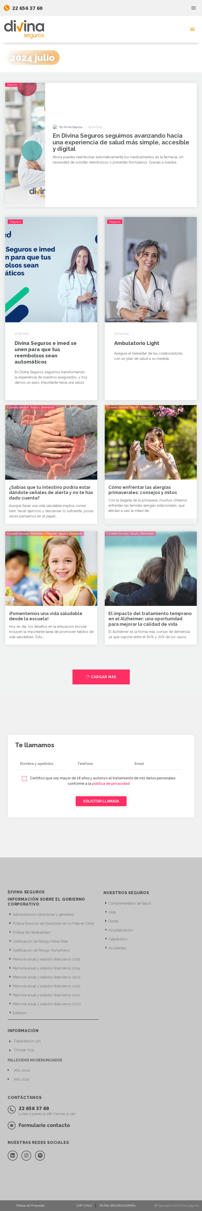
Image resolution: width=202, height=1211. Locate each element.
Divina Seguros (189, 1205)
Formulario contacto (44, 1125)
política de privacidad (111, 784)
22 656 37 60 (27, 8)
